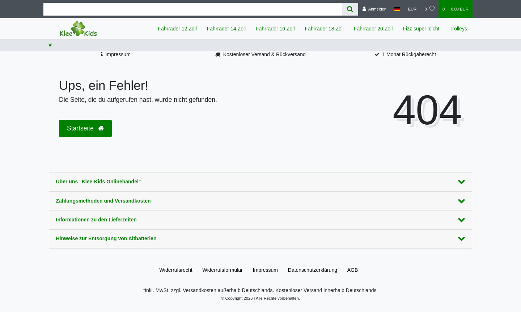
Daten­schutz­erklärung (312, 270)
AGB (352, 270)
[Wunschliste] (430, 9)
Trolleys (458, 29)
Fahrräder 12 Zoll (177, 29)
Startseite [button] (85, 128)
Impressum (118, 54)
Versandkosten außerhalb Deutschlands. (227, 290)
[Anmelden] (374, 9)
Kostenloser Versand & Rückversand (264, 54)
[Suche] (350, 9)
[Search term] (192, 9)
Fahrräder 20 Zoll (373, 29)
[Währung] (412, 9)
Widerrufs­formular (223, 270)
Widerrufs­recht (176, 270)
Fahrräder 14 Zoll (226, 29)
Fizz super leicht (421, 29)
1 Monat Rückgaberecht (409, 54)
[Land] (397, 9)
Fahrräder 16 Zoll (275, 29)
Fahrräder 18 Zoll (324, 29)
